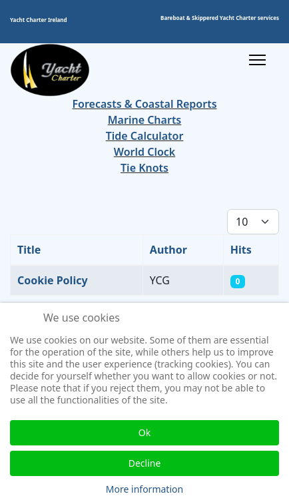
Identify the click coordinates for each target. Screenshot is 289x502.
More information (144, 489)
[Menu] (257, 60)
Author (168, 249)
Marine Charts (145, 120)
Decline (145, 463)
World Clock (145, 151)
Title (29, 249)
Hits (241, 249)
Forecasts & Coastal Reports (144, 104)
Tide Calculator (145, 135)
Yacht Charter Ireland (38, 19)
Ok (144, 432)
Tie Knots (144, 167)
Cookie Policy (52, 280)
